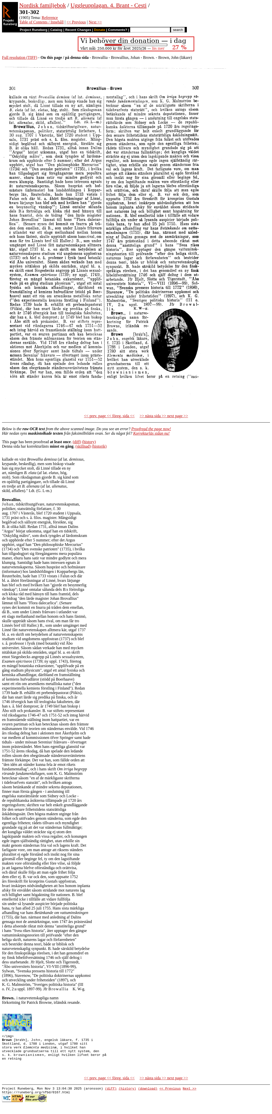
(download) (147, 1096)
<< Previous (76, 22)
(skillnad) (83, 446)
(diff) (77, 442)
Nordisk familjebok (42, 5)
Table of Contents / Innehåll (41, 22)
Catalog (56, 30)
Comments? (117, 30)
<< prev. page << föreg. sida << (109, 416)
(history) (89, 442)
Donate (99, 30)
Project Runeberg (33, 30)
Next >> (95, 22)
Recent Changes (78, 30)
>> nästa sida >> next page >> (163, 416)
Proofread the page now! (151, 429)
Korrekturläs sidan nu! (151, 433)
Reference (50, 17)
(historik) (99, 446)
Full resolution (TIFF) (19, 57)
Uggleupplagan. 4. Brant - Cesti (108, 5)
